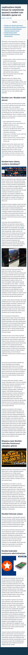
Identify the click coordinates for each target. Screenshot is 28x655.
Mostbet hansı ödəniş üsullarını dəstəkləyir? (15, 27)
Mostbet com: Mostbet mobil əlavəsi (13, 25)
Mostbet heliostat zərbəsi (10, 32)
